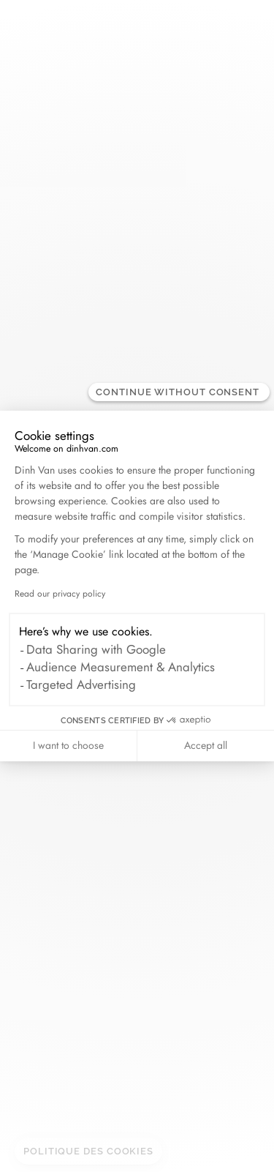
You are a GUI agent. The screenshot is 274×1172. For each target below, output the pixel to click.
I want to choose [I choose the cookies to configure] (68, 745)
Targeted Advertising (81, 684)
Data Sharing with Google (96, 649)
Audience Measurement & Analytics (120, 667)
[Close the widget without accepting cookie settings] (179, 392)
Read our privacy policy (60, 593)
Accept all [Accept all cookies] (205, 745)
